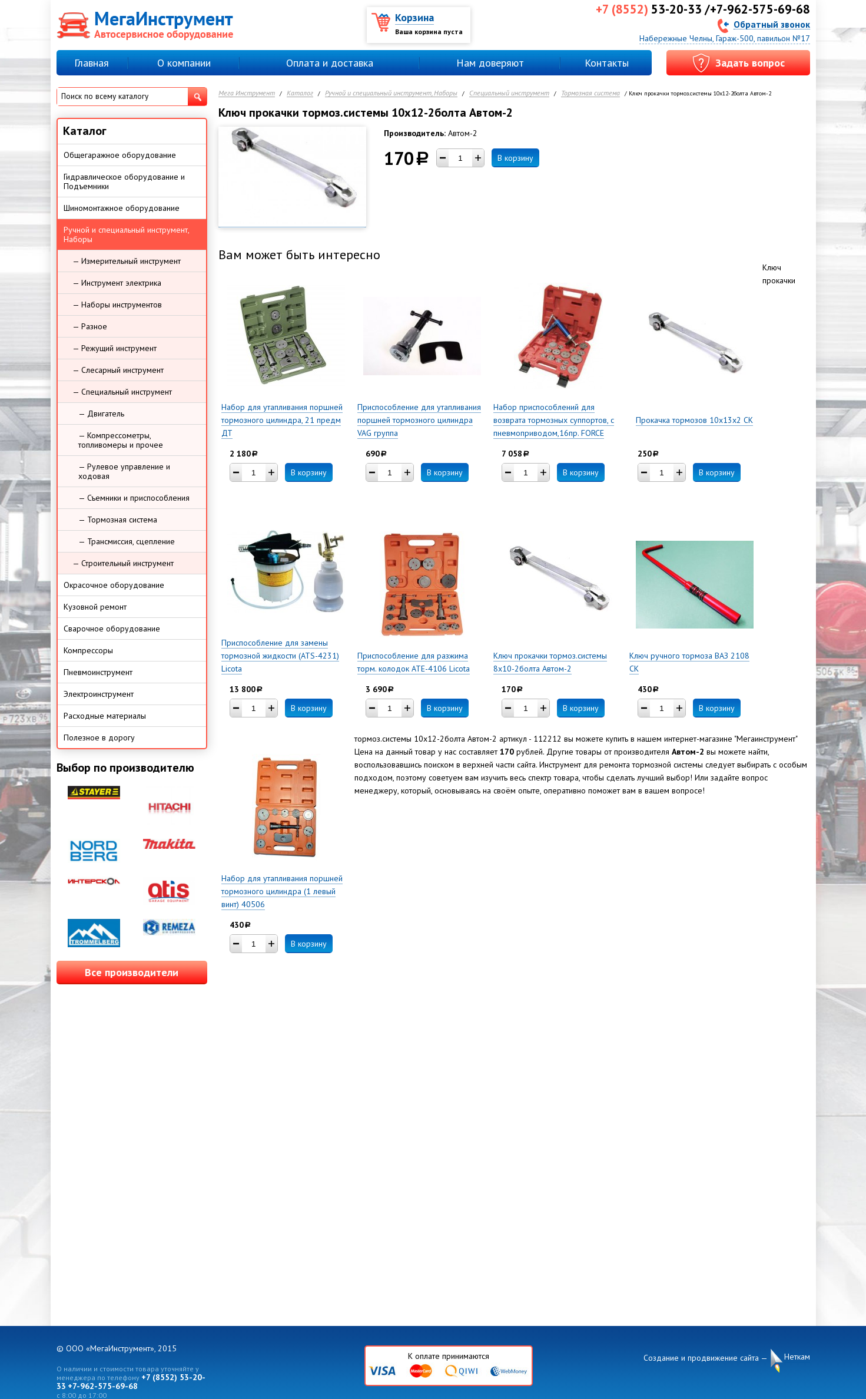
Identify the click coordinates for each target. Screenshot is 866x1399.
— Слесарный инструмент (118, 370)
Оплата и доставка (329, 63)
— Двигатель (101, 413)
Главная (91, 63)
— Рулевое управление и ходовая (124, 471)
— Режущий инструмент (114, 348)
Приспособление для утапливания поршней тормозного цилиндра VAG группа (419, 420)
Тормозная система (590, 93)
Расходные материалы (105, 715)
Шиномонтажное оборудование (122, 208)
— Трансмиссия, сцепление (126, 541)
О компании (184, 63)
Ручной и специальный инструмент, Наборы (391, 93)
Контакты (607, 63)
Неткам (797, 1356)
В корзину (515, 158)
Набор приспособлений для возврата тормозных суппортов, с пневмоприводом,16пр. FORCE (553, 420)
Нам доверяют (490, 63)
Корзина (414, 17)
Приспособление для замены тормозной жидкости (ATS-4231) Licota (280, 655)
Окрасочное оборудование (114, 585)
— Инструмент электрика (116, 282)
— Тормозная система (117, 519)
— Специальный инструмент (122, 391)
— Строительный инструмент (123, 563)
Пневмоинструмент (98, 672)
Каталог (300, 93)
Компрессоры (88, 650)
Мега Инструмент (246, 93)
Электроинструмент (99, 694)
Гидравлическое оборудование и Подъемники (124, 181)
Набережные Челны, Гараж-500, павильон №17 (724, 38)
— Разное (89, 326)
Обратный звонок (772, 23)
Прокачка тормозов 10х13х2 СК (694, 420)
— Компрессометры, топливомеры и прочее (120, 440)
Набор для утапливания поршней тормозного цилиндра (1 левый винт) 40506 (282, 891)
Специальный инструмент (509, 93)
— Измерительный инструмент (126, 261)
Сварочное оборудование (112, 628)
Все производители (131, 972)
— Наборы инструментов (117, 304)
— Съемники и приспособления (134, 497)
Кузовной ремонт (95, 606)
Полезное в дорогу (99, 737)
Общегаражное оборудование (120, 155)
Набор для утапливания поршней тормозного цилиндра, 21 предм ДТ (282, 420)
